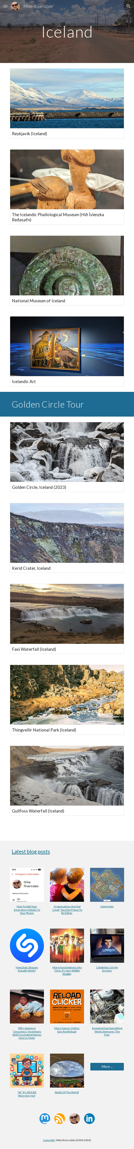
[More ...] (107, 1066)
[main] (67, 31)
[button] (5, 6)
